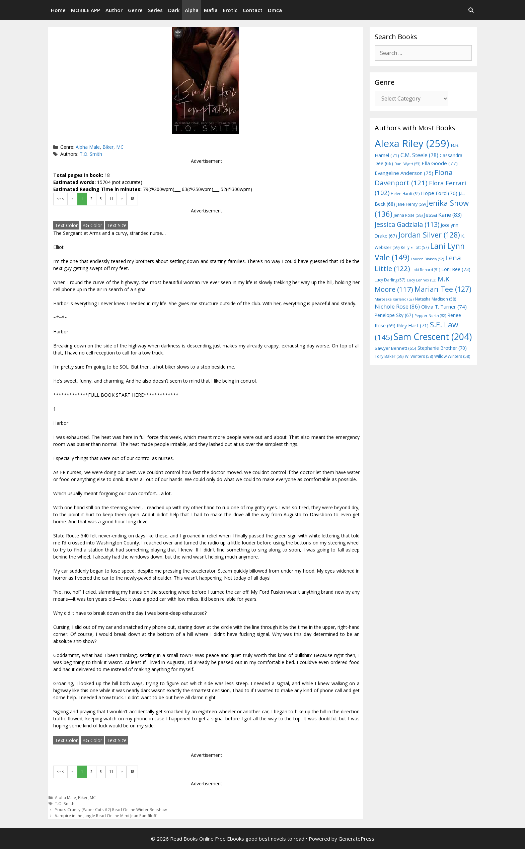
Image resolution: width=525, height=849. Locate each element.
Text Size (117, 225)
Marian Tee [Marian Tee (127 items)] (443, 289)
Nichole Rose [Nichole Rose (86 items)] (397, 306)
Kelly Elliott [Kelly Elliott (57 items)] (415, 247)
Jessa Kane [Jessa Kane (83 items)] (443, 214)
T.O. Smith (91, 154)
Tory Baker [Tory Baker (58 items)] (389, 356)
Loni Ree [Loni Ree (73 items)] (455, 269)
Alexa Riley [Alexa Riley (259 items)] (412, 143)
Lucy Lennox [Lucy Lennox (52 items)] (421, 280)
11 (111, 198)
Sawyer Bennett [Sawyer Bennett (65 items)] (395, 348)
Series (155, 10)
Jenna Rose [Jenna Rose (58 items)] (408, 215)
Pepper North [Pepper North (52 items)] (430, 315)
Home (58, 10)
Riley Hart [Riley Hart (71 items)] (413, 325)
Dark (173, 10)
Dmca (275, 10)
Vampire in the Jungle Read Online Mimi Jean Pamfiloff (105, 815)
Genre (135, 10)
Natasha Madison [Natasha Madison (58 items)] (435, 299)
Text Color (66, 225)
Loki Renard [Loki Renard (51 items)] (425, 269)
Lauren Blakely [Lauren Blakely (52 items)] (427, 259)
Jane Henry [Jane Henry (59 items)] (411, 204)
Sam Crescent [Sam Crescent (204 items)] (433, 337)
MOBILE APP (85, 10)
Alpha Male (88, 147)
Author (114, 10)
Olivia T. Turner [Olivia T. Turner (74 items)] (444, 306)
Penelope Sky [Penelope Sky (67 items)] (394, 315)
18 (132, 198)
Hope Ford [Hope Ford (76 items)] (439, 193)
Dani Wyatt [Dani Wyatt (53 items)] (407, 163)
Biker (108, 147)
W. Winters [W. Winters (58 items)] (419, 356)
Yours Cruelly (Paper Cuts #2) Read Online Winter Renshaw (111, 809)
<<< (60, 198)
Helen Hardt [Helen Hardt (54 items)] (405, 193)
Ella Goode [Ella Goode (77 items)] (440, 163)
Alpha (192, 10)
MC (120, 147)
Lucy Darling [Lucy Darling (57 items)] (390, 279)
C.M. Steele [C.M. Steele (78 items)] (419, 155)
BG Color (92, 225)
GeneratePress (356, 838)
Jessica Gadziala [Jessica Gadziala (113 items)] (407, 224)
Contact (252, 10)
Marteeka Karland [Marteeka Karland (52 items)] (394, 299)
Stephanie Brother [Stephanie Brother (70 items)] (442, 348)
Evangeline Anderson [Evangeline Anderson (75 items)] (404, 173)
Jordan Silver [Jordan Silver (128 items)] (429, 235)
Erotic (230, 10)
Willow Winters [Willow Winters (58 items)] (452, 356)
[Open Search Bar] (471, 10)
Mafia (211, 10)
